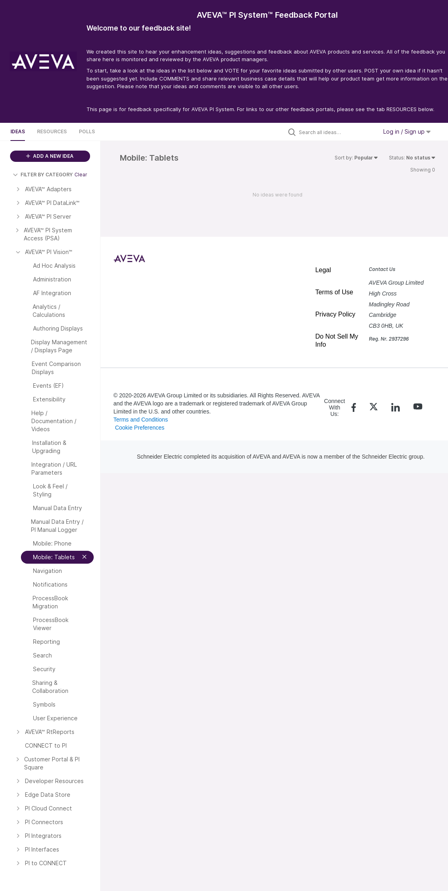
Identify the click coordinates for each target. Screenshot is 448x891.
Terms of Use (334, 292)
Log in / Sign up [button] (407, 131)
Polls (87, 131)
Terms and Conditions (140, 419)
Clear (80, 175)
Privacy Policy (335, 314)
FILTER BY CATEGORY (43, 175)
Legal (323, 270)
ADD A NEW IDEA (50, 156)
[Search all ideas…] (336, 132)
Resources (52, 131)
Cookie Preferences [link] (139, 427)
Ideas (17, 131)
